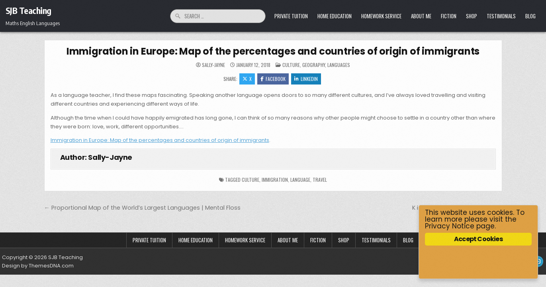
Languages (338, 64)
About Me (421, 16)
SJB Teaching (28, 10)
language (300, 179)
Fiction (448, 16)
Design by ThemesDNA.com (38, 265)
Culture (291, 64)
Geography (313, 64)
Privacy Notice (449, 226)
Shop (471, 16)
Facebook (273, 78)
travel (320, 179)
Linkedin (306, 78)
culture (250, 179)
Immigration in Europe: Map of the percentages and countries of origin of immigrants (273, 51)
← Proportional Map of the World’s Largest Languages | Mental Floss (142, 208)
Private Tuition (291, 16)
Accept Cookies (478, 239)
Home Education (334, 16)
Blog (530, 16)
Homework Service (381, 16)
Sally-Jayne (213, 65)
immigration (275, 179)
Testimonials (501, 16)
